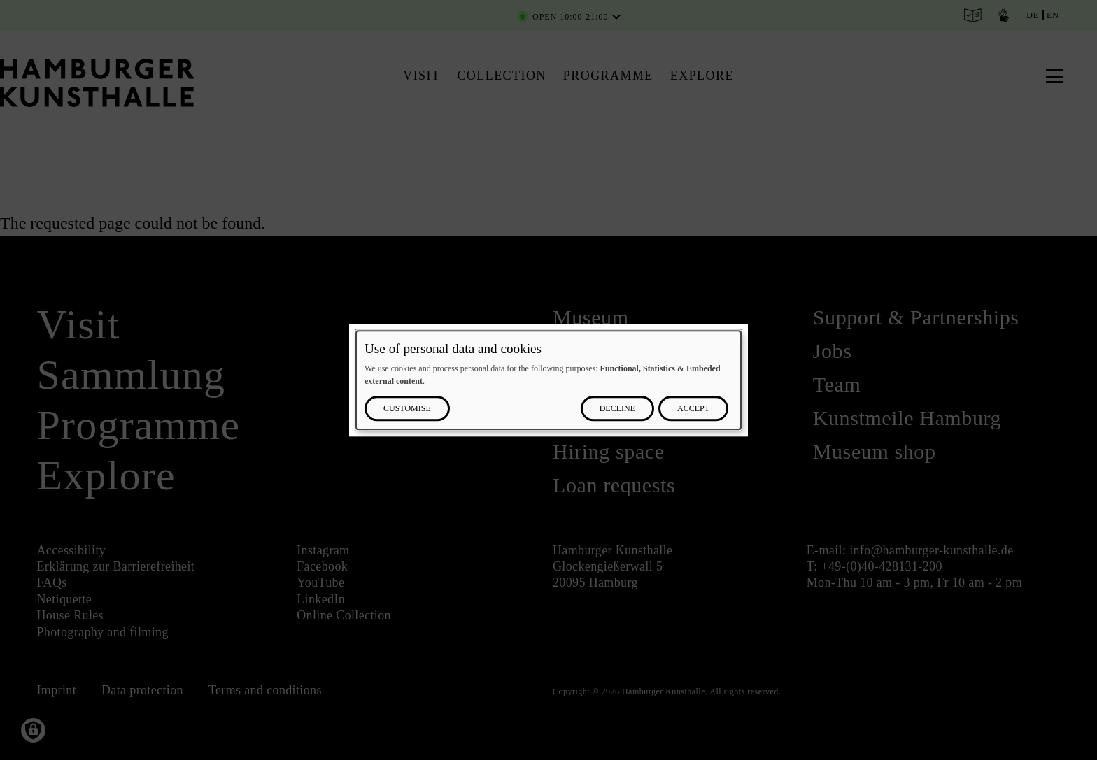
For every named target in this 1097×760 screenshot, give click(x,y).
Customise (407, 408)
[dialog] (548, 380)
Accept (693, 408)
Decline (617, 408)
